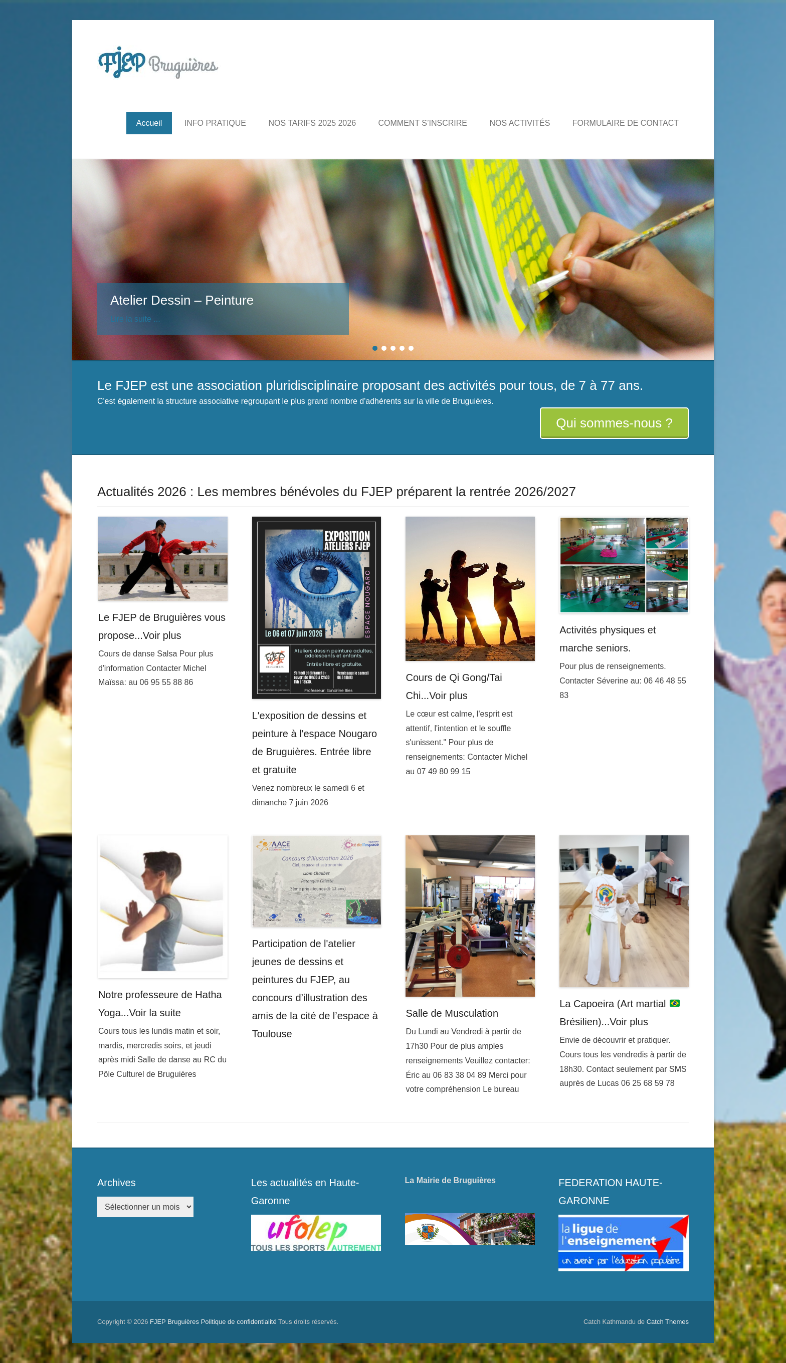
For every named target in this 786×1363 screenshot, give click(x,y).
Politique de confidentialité (239, 1321)
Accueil (149, 123)
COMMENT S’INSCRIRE (423, 123)
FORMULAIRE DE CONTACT (625, 123)
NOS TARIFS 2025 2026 (312, 123)
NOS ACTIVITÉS (519, 123)
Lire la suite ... (135, 319)
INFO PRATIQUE (215, 123)
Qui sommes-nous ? (614, 422)
